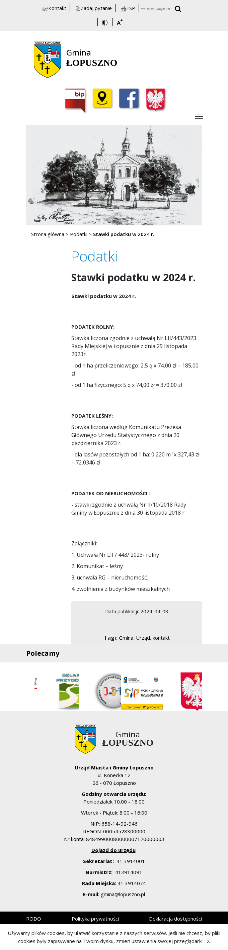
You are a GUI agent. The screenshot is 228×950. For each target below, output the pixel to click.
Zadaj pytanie (93, 8)
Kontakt (54, 8)
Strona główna (47, 234)
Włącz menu (199, 114)
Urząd (143, 637)
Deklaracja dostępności (175, 918)
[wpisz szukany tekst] (157, 9)
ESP (127, 8)
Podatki (78, 234)
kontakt (161, 637)
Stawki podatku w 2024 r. (123, 234)
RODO (33, 918)
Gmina (126, 637)
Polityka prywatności (95, 918)
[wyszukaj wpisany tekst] (180, 9)
